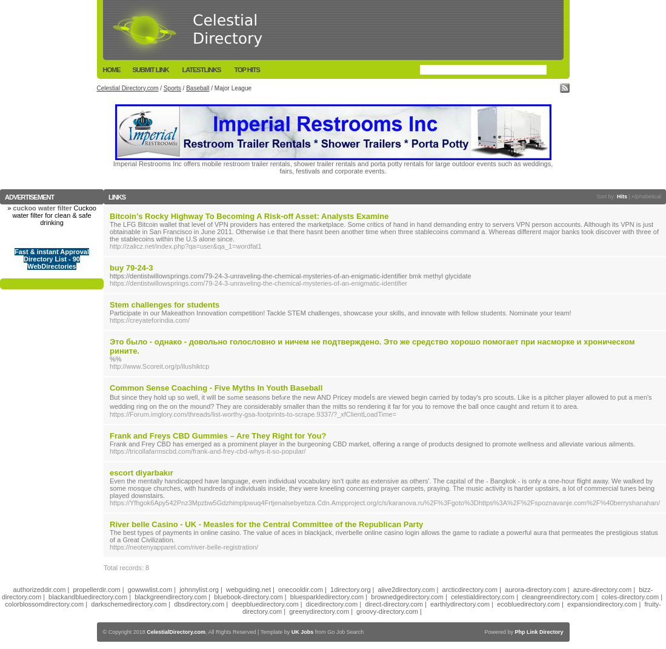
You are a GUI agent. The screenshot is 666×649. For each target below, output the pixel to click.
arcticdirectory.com (470, 589)
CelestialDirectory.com (176, 632)
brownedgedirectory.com (407, 596)
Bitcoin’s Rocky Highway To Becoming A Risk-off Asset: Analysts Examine (249, 216)
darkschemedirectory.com (129, 604)
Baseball (197, 88)
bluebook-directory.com (248, 596)
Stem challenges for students (164, 304)
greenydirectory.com (319, 611)
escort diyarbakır (141, 472)
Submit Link (151, 69)
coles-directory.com (630, 596)
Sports (172, 88)
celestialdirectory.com (482, 596)
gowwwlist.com (150, 589)
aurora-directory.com (535, 589)
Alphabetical (646, 196)
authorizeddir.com (39, 589)
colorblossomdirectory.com (44, 604)
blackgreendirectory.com (171, 596)
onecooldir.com (300, 589)
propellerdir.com (96, 589)
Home (112, 69)
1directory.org (350, 589)
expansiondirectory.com (602, 604)
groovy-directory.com (387, 611)
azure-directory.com (602, 589)
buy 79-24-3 (131, 267)
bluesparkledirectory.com (327, 596)
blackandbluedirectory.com (87, 596)
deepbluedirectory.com (264, 604)
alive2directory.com (406, 589)
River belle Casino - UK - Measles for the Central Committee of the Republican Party (266, 524)
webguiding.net (248, 589)
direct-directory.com (394, 604)
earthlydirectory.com (460, 604)
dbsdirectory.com (199, 604)
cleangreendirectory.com (558, 596)
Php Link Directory (538, 632)
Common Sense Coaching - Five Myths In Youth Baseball (216, 387)
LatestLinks (201, 69)
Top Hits (246, 69)
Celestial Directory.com (128, 88)
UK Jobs (302, 632)
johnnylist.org (199, 589)
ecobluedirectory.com (528, 604)
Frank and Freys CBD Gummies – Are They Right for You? (218, 435)
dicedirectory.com (332, 604)
